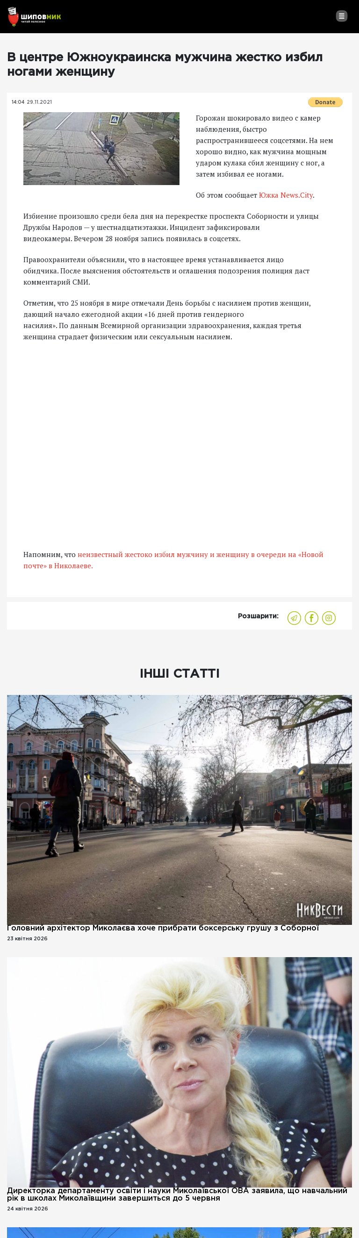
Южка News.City (286, 195)
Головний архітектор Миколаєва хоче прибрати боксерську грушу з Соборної (163, 928)
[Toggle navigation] (341, 15)
